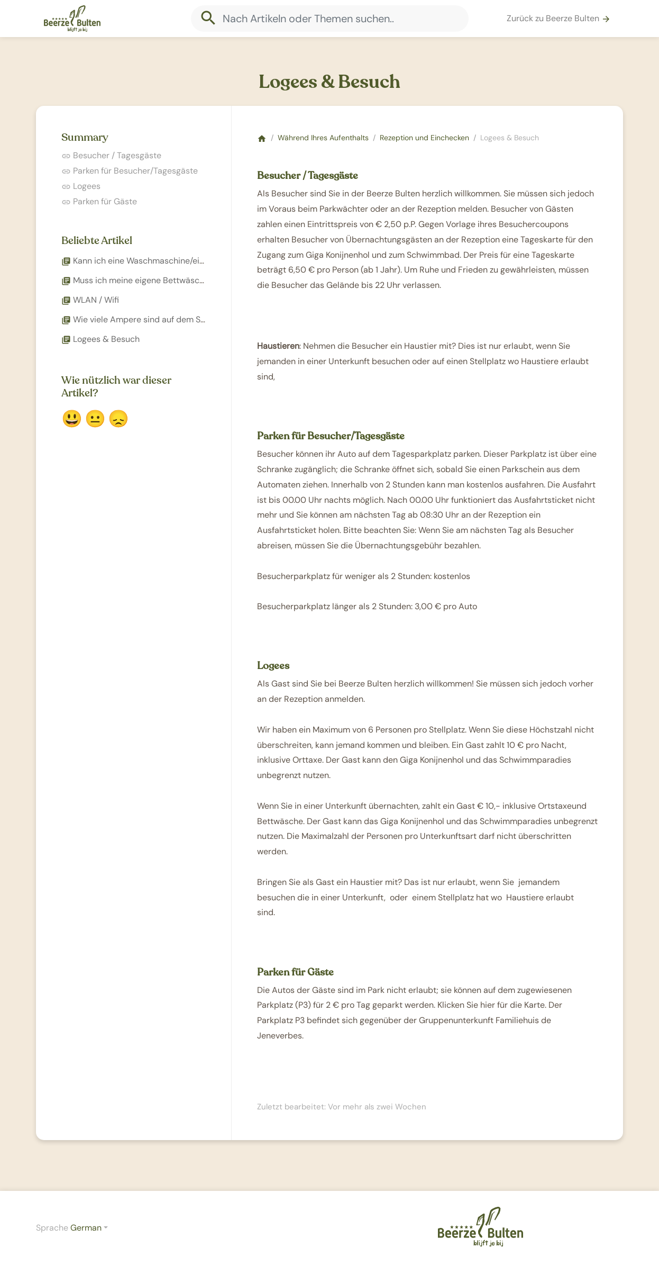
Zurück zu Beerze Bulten (559, 18)
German (86, 1227)
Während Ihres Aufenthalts (323, 137)
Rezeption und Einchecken (424, 137)
